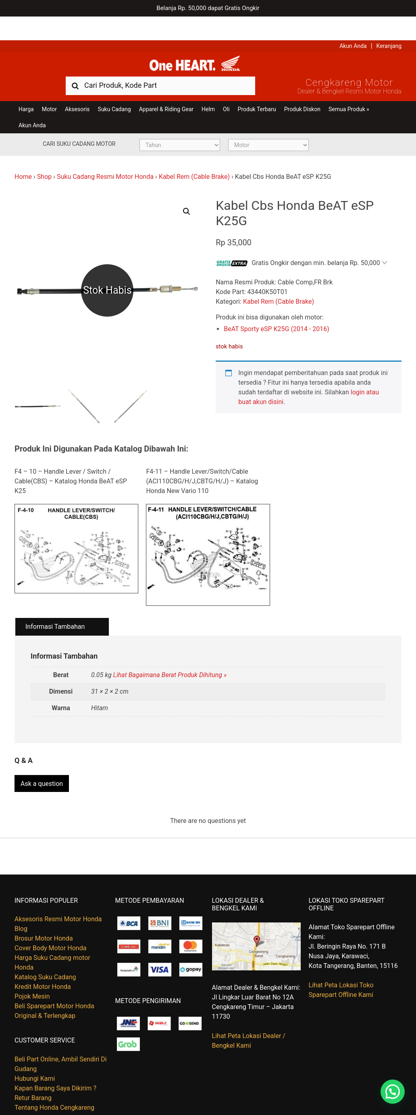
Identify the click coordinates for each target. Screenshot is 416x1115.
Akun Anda (353, 22)
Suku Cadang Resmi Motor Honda (105, 157)
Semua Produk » (349, 89)
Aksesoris (77, 89)
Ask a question (42, 760)
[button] (186, 191)
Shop (44, 157)
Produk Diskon (302, 89)
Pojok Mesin (32, 973)
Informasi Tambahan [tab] (55, 607)
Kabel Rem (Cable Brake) (194, 157)
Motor (49, 89)
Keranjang (388, 22)
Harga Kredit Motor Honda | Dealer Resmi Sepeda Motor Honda (208, 42)
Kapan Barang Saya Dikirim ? (55, 1065)
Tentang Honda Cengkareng (54, 1084)
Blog (21, 905)
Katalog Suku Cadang (45, 953)
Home (23, 157)
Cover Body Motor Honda (50, 924)
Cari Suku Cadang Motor (79, 124)
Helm (208, 89)
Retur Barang (33, 1074)
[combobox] (160, 65)
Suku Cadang (114, 89)
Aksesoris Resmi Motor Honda (58, 895)
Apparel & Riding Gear (166, 89)
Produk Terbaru (257, 89)
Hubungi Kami (35, 1055)
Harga (26, 89)
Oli (226, 89)
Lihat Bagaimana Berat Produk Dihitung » (170, 655)
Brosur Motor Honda (44, 915)
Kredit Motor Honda (43, 963)
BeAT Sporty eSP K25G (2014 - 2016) (276, 309)
